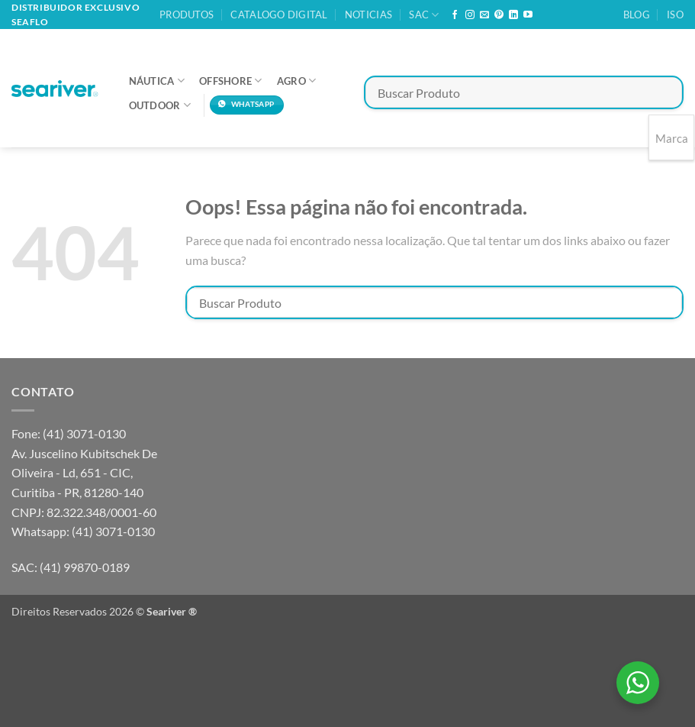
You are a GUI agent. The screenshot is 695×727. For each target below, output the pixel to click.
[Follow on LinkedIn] (513, 15)
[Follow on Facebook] (454, 15)
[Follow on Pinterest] (499, 15)
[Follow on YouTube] (528, 15)
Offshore (230, 80)
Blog (636, 14)
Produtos (186, 14)
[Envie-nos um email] (484, 15)
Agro (296, 80)
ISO (675, 14)
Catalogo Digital (278, 14)
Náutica (157, 80)
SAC (424, 15)
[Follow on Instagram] (470, 15)
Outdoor (160, 105)
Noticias (368, 14)
